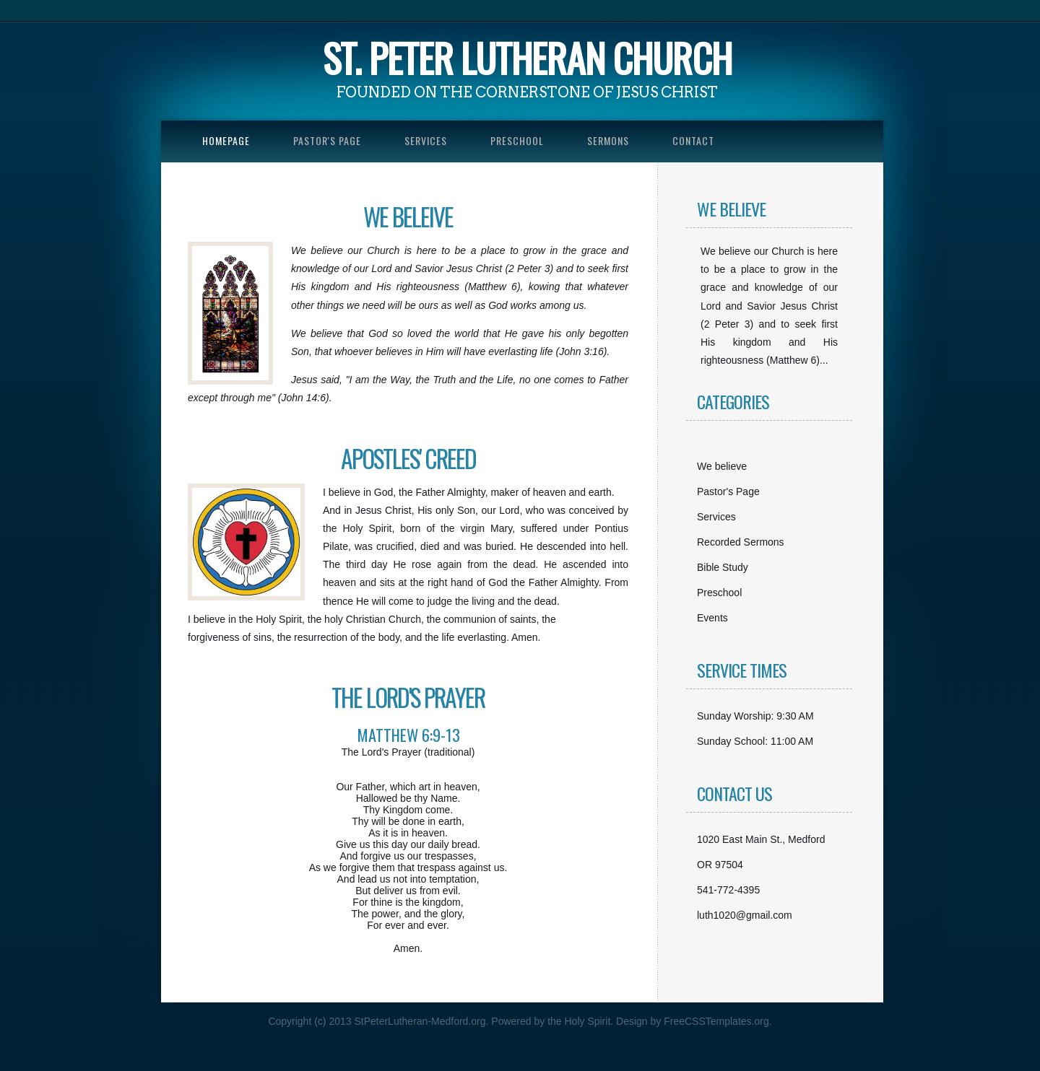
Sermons (608, 140)
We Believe (731, 209)
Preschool (517, 140)
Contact (693, 140)
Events (712, 618)
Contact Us (734, 793)
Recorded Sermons (740, 542)
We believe (722, 466)
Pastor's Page (327, 140)
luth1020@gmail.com (744, 915)
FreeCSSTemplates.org (716, 1021)
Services (425, 140)
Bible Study (722, 567)
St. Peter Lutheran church (527, 58)
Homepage (226, 140)
